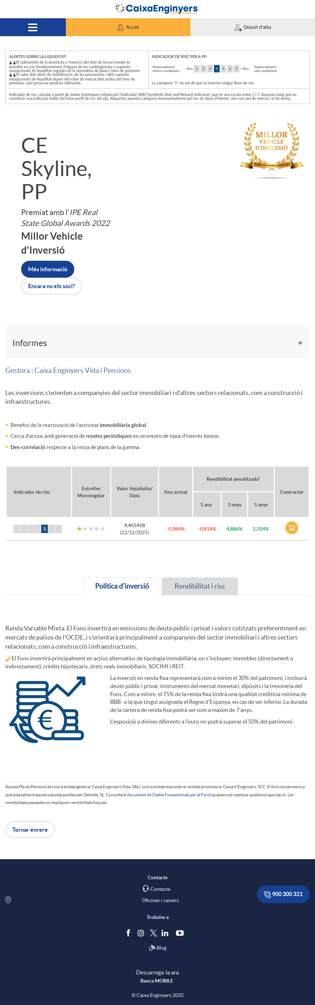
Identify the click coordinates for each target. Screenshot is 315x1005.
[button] (128, 27)
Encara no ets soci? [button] (51, 286)
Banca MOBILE (156, 981)
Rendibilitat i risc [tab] (200, 586)
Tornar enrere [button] (30, 829)
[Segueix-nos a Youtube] (181, 933)
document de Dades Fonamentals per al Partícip (171, 794)
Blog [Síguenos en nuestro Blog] (157, 948)
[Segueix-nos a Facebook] (130, 933)
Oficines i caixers (160, 900)
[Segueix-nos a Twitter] (153, 932)
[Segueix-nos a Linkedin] (166, 933)
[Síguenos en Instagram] (141, 932)
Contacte (160, 889)
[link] (291, 527)
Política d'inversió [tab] (122, 586)
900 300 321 (283, 894)
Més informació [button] (47, 269)
